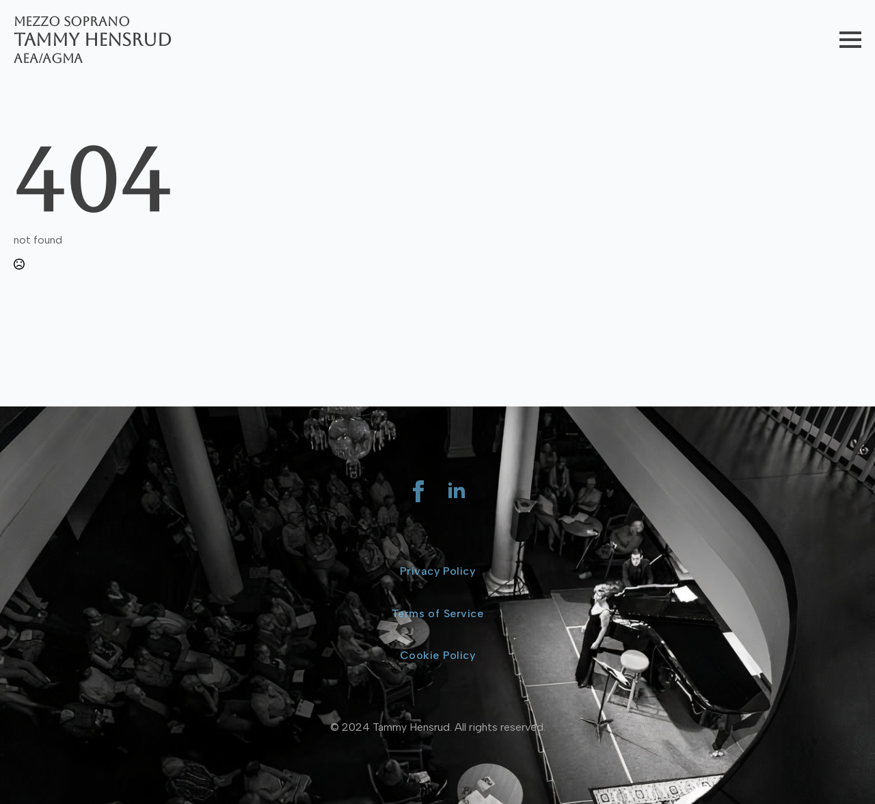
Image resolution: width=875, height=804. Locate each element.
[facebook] (418, 491)
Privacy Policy (438, 571)
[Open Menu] (850, 40)
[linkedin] (456, 491)
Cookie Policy (437, 655)
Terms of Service (437, 613)
